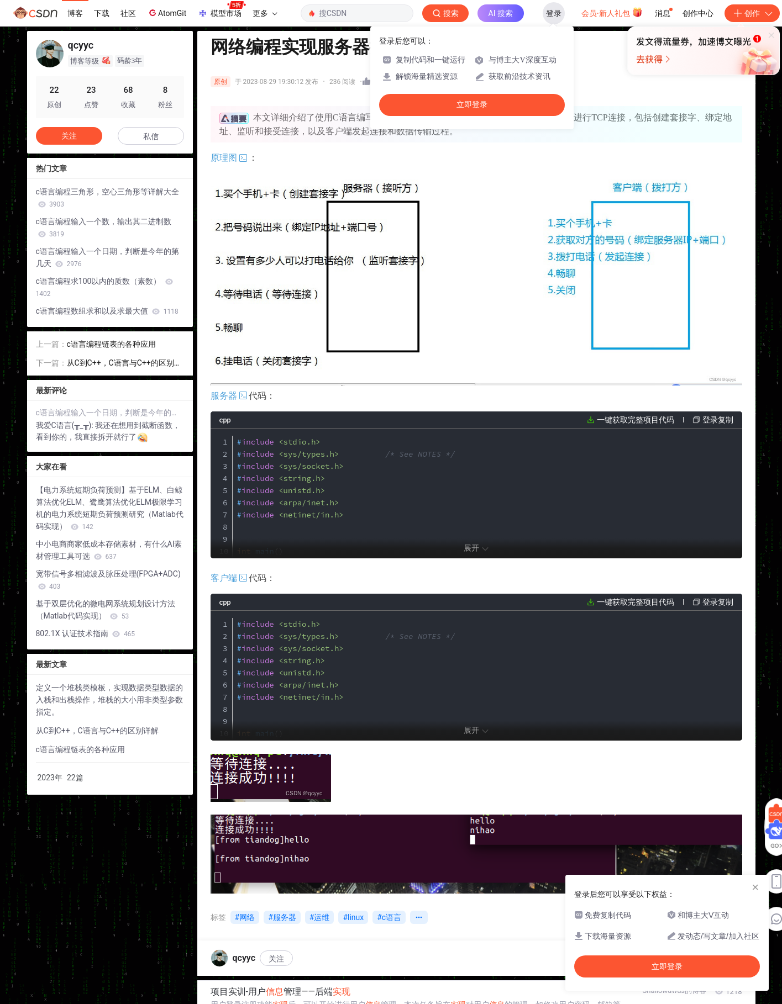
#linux (353, 917)
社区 (128, 13)
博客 (75, 13)
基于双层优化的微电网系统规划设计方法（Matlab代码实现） (105, 609)
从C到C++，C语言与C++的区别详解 (124, 363)
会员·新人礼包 (612, 12)
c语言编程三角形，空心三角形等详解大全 (107, 197)
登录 (553, 13)
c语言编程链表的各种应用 (111, 344)
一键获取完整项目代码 (635, 419)
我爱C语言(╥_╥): (66, 425)
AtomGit (166, 12)
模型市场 (221, 10)
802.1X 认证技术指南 (85, 633)
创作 (752, 13)
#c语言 (389, 917)
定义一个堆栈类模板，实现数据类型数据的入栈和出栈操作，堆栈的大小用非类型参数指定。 (109, 699)
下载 (101, 13)
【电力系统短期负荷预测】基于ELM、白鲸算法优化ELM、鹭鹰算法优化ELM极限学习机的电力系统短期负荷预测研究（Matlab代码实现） (109, 508)
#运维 (319, 917)
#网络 (245, 917)
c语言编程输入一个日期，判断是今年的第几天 (107, 257)
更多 (265, 13)
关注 (276, 958)
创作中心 (698, 13)
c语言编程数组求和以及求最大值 (107, 311)
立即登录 (471, 105)
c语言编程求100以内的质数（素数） (104, 287)
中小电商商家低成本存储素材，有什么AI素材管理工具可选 (109, 550)
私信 (151, 136)
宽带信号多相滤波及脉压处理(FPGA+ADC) (108, 579)
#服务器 (282, 917)
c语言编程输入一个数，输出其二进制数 (103, 227)
